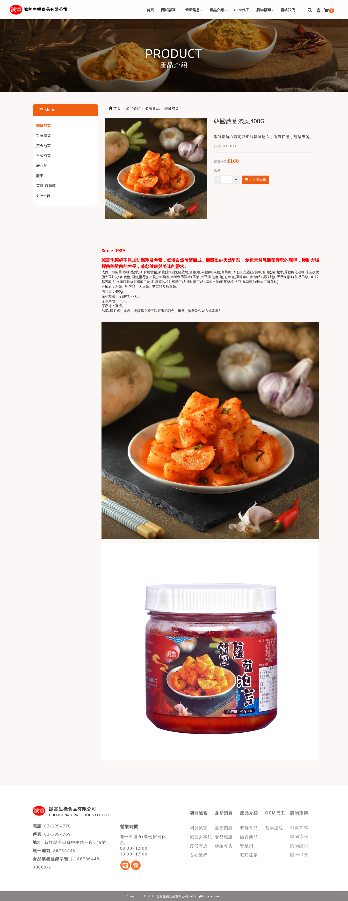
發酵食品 (249, 824)
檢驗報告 (224, 843)
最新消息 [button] (193, 9)
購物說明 (299, 842)
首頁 (150, 9)
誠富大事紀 (201, 833)
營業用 (247, 842)
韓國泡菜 (43, 125)
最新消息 (224, 824)
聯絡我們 (288, 9)
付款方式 (299, 824)
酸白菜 (41, 165)
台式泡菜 (43, 155)
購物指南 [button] (264, 9)
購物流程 (299, 833)
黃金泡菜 (43, 145)
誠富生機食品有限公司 (46, 9)
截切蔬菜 (249, 852)
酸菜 (40, 175)
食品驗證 (224, 833)
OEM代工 (241, 9)
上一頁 (43, 195)
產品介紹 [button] (218, 9)
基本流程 (274, 824)
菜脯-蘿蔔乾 (46, 185)
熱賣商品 (249, 833)
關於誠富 (199, 824)
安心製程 (199, 852)
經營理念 (199, 843)
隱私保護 (299, 852)
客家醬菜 (43, 135)
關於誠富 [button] (169, 9)
